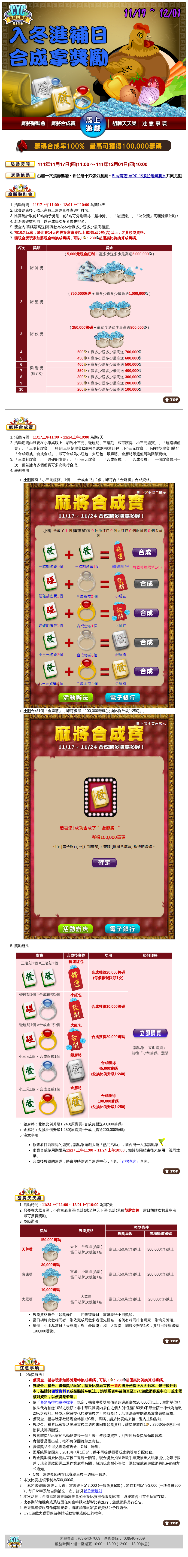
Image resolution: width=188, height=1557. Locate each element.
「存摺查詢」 (129, 1161)
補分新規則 (93, 1491)
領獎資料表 (60, 1391)
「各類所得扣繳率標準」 (56, 1402)
